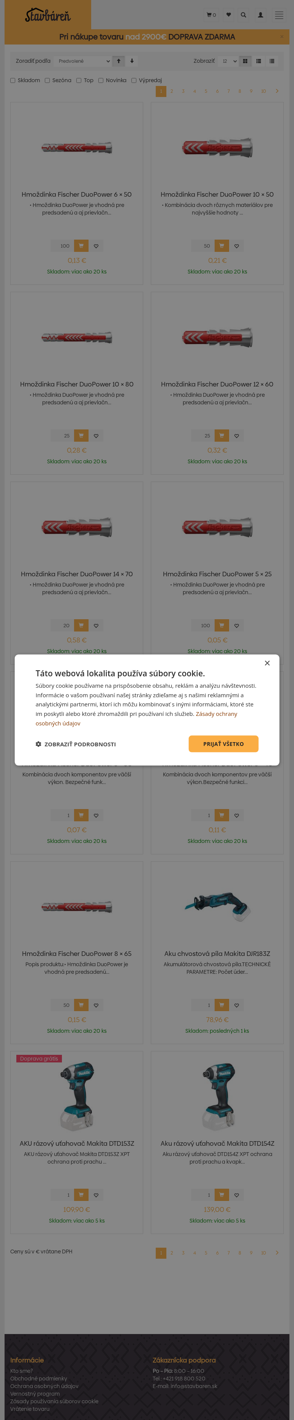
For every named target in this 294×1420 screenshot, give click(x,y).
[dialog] (147, 710)
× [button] (267, 663)
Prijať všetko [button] (223, 743)
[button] (76, 744)
